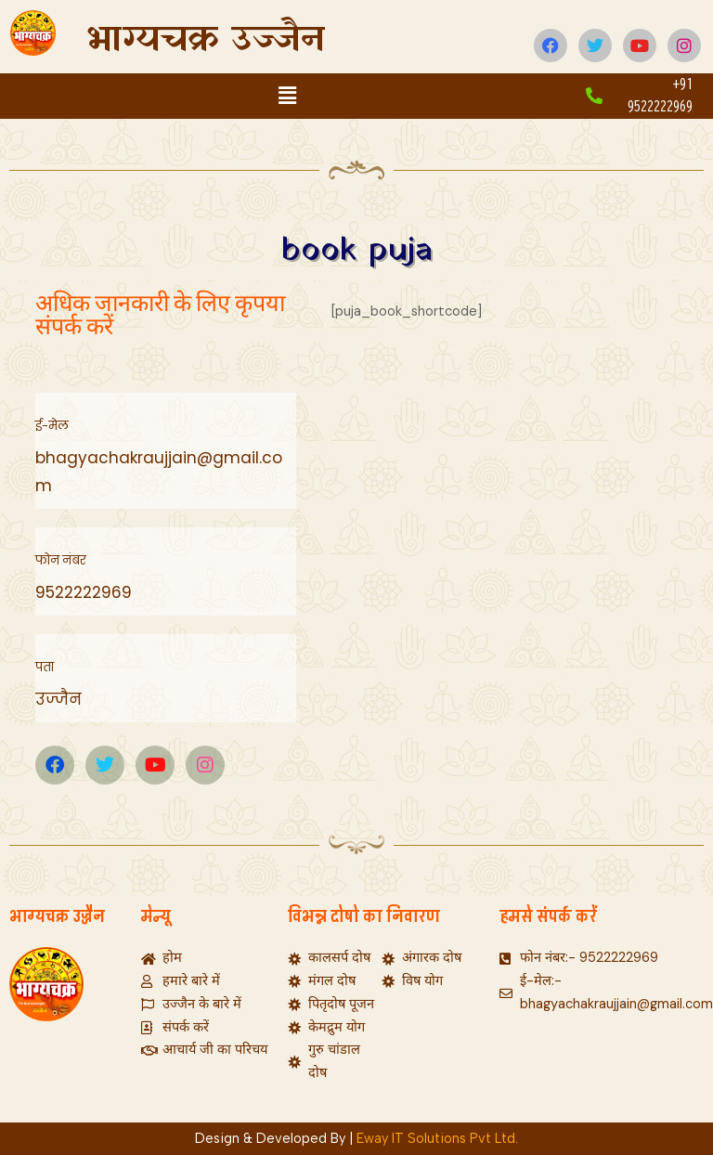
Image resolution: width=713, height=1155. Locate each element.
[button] (287, 95)
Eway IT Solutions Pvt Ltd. (437, 1138)
